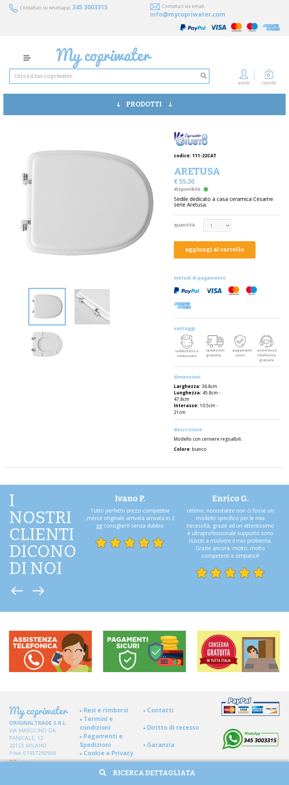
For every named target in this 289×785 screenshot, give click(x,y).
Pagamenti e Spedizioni (101, 740)
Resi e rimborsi (106, 710)
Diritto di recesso (173, 727)
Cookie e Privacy (108, 753)
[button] (269, 79)
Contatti (160, 710)
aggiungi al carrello (214, 249)
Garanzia (161, 745)
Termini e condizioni (96, 723)
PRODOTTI (144, 104)
